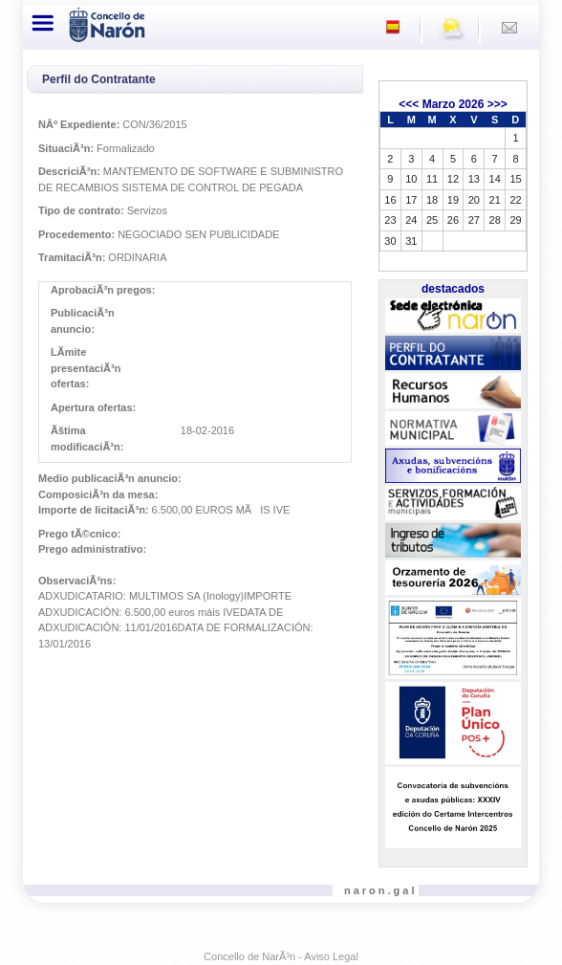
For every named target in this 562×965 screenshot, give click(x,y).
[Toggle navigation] (43, 23)
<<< (409, 104)
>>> (497, 104)
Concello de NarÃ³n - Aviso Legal (281, 956)
